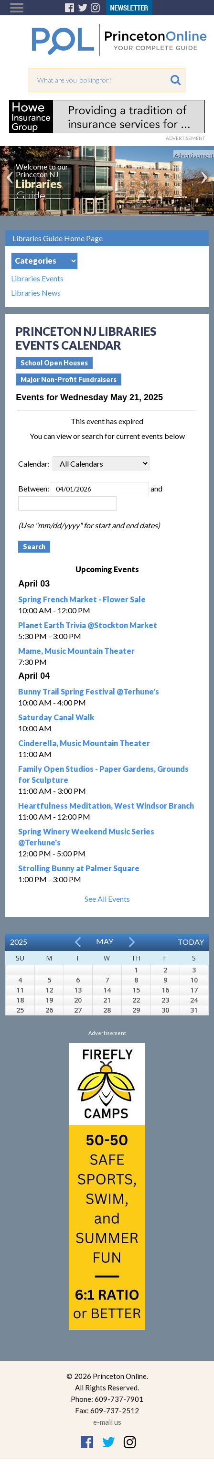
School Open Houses (54, 363)
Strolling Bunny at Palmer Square (78, 868)
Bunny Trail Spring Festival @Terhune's (88, 691)
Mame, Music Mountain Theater (76, 650)
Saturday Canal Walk (56, 717)
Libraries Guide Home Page (57, 238)
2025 (18, 941)
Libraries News (36, 292)
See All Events (107, 898)
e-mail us (107, 1422)
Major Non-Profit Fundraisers (69, 379)
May (104, 941)
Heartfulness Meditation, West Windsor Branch (106, 805)
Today (191, 941)
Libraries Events (37, 278)
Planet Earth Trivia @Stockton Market (87, 625)
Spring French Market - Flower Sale (82, 599)
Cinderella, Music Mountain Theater (84, 742)
